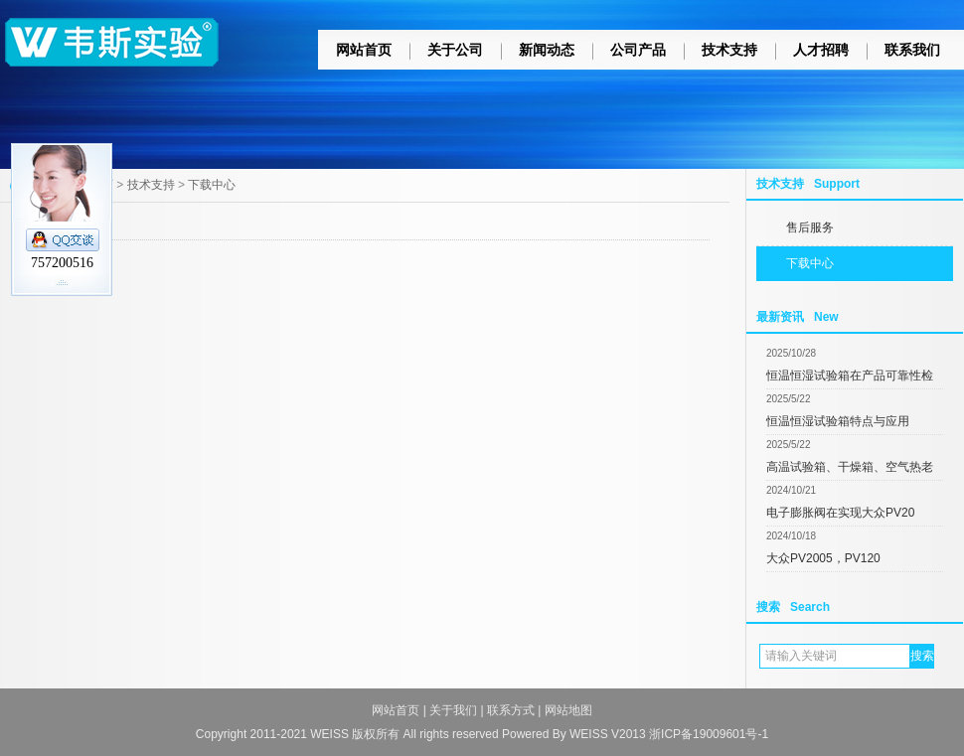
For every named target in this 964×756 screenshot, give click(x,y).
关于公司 (455, 50)
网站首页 (364, 50)
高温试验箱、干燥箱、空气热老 (849, 467)
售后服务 (810, 227)
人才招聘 (821, 50)
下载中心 (810, 263)
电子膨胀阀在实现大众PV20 (840, 513)
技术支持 (729, 50)
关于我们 (453, 710)
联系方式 (511, 710)
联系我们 (912, 50)
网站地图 (568, 710)
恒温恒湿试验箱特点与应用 (837, 421)
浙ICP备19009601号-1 (708, 734)
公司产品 (638, 50)
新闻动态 (546, 50)
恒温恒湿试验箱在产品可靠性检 (849, 375)
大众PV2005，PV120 (823, 558)
